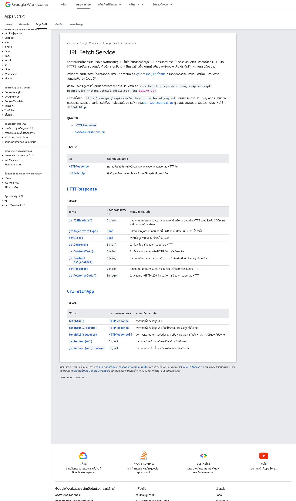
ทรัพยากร (134, 4)
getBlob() (76, 238)
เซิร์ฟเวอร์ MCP (160, 4)
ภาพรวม (8, 24)
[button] (24, 33)
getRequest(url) (80, 341)
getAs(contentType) (83, 231)
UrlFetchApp (77, 173)
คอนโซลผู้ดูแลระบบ (145, 494)
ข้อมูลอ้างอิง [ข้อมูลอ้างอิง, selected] (42, 24)
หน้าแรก (65, 4)
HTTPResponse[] (120, 334)
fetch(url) (76, 321)
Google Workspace (90, 43)
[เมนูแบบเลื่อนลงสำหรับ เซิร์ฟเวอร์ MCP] (172, 4)
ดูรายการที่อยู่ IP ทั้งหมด (151, 74)
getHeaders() (78, 268)
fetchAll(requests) (83, 334)
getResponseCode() (82, 275)
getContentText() (82, 251)
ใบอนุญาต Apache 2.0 (192, 367)
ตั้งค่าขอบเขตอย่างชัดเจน (158, 103)
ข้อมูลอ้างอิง (130, 43)
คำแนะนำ (24, 24)
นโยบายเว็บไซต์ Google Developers (92, 370)
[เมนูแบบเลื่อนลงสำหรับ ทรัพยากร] (143, 4)
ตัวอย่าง (59, 24)
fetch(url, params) (83, 328)
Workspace (30, 4)
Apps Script (15, 16)
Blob (110, 231)
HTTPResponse (86, 125)
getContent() (78, 244)
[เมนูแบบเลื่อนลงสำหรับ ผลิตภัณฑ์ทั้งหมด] (121, 4)
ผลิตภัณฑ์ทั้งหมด (107, 4)
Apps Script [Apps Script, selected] (83, 4)
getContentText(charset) (81, 260)
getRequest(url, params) (87, 348)
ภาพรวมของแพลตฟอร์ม (68, 494)
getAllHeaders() (80, 220)
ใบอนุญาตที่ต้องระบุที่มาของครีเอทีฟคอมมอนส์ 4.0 (121, 367)
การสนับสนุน (77, 24)
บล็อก (219, 494)
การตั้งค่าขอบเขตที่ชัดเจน (90, 132)
